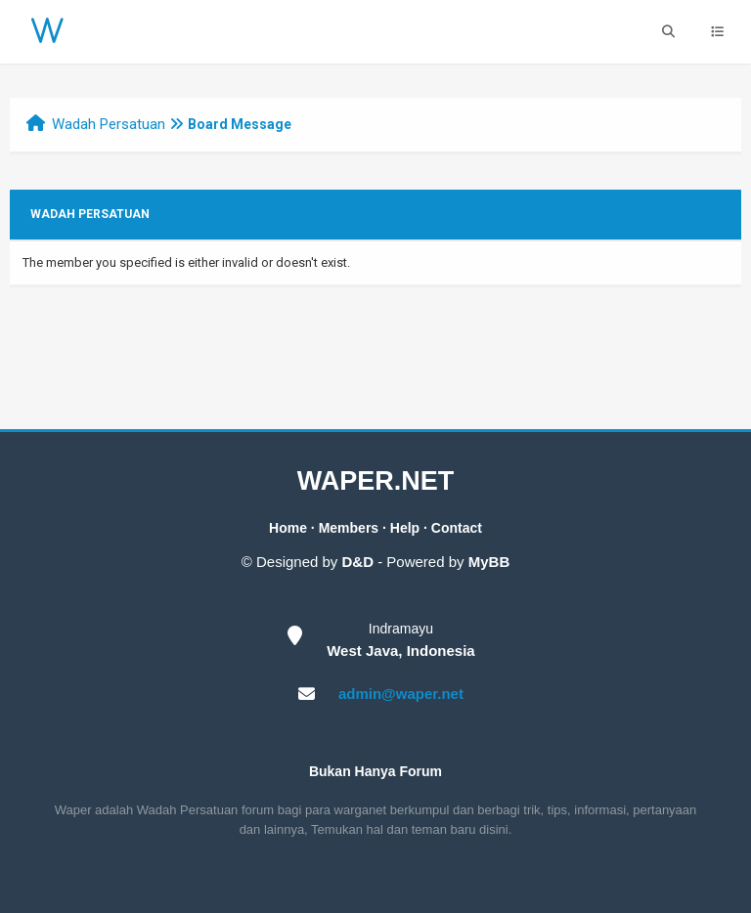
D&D (358, 561)
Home (288, 528)
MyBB (489, 561)
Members (348, 528)
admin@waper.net (401, 693)
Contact (456, 528)
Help (405, 528)
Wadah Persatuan (108, 124)
